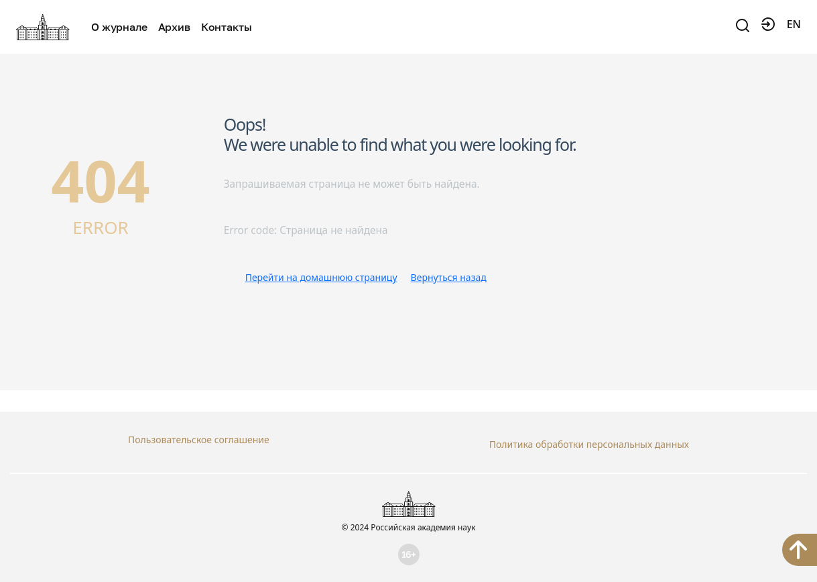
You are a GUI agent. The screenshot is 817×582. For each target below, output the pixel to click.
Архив (174, 27)
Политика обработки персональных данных (589, 439)
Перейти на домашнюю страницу (321, 277)
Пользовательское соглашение (198, 439)
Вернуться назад (449, 277)
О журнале (119, 27)
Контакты (226, 27)
